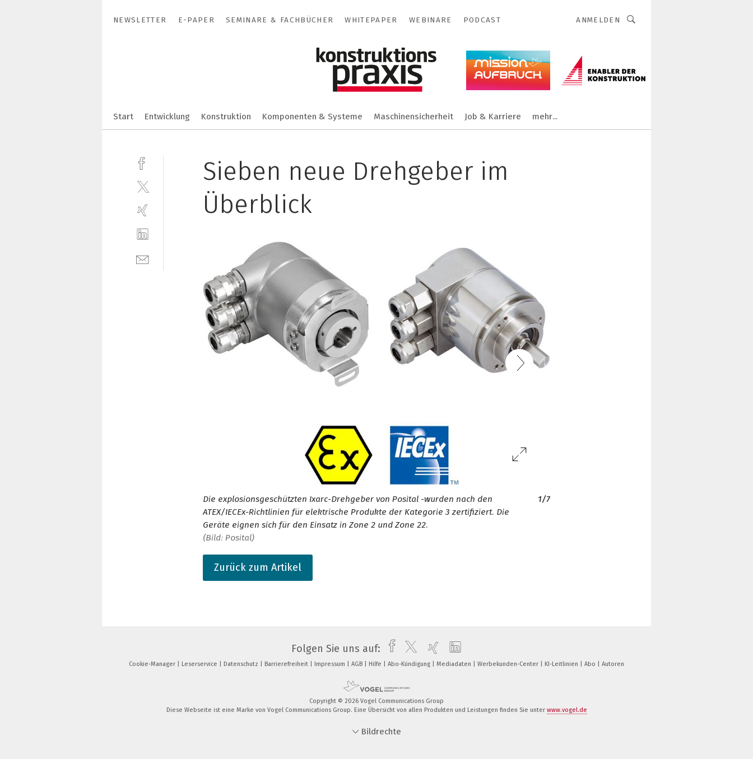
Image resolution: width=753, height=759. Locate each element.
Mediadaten (454, 664)
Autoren (613, 664)
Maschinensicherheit (413, 116)
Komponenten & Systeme (312, 116)
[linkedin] (143, 234)
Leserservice (200, 664)
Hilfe (376, 664)
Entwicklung (167, 116)
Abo (590, 664)
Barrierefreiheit (287, 664)
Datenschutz (242, 664)
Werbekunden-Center (508, 664)
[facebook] (143, 162)
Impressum (330, 664)
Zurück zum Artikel (257, 567)
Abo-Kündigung (410, 664)
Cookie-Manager (153, 664)
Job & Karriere (492, 116)
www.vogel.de (567, 710)
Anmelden (598, 20)
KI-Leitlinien (562, 664)
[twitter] (143, 186)
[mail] (143, 259)
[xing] (143, 210)
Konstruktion (226, 116)
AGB (357, 664)
